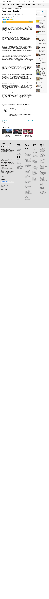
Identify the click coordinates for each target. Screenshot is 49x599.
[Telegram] (8, 19)
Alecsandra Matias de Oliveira (27, 151)
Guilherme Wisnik (34, 164)
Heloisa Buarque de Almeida (27, 177)
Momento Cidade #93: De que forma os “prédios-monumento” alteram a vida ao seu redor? (42, 27)
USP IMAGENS (34, 149)
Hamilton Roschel (27, 175)
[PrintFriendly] (12, 19)
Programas (41, 146)
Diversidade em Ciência (43, 157)
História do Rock (42, 159)
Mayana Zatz (34, 174)
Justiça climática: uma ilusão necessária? (42, 47)
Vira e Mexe (41, 185)
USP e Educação (42, 195)
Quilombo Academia (43, 173)
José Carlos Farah (34, 168)
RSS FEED (2, 186)
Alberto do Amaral (34, 155)
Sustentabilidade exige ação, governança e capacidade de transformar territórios (42, 39)
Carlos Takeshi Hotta (27, 156)
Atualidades (3, 4)
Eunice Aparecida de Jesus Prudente (27, 167)
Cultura (13, 4)
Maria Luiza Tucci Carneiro (28, 193)
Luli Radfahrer (34, 170)
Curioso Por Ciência (19, 165)
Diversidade (18, 4)
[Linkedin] (7, 19)
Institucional (28, 4)
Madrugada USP (42, 162)
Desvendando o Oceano (20, 166)
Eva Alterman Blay (27, 168)
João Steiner (34, 166)
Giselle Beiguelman (34, 163)
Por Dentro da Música (43, 172)
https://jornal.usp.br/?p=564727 (15, 16)
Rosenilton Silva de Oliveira (27, 200)
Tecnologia (39, 4)
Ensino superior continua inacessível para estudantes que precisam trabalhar (28, 135)
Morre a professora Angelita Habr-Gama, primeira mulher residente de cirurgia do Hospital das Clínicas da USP (41, 80)
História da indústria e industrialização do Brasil (42, 54)
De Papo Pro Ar (42, 154)
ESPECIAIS (27, 145)
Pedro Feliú (26, 197)
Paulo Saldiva (34, 178)
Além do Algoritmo (42, 147)
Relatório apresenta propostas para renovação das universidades (7, 135)
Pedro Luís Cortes (27, 198)
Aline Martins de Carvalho (28, 154)
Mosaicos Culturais (43, 165)
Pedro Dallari (34, 179)
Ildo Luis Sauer (26, 180)
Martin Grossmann (34, 173)
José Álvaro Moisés (35, 167)
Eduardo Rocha (34, 160)
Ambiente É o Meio (42, 148)
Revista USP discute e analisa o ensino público (18, 135)
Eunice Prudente (34, 161)
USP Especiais (42, 182)
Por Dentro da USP (19, 169)
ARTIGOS (27, 144)
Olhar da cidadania (42, 169)
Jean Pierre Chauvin (27, 183)
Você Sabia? (42, 186)
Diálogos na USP (42, 155)
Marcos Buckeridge (27, 191)
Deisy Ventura (26, 162)
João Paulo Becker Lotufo (35, 165)
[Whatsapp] (5, 19)
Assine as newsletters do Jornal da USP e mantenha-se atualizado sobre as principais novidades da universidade (7, 159)
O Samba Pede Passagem (43, 166)
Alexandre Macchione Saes (27, 153)
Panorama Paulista (19, 168)
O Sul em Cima (42, 167)
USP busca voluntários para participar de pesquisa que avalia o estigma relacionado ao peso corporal (41, 68)
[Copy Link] (11, 19)
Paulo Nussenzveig (35, 176)
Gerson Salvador (27, 171)
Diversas (41, 156)
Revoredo (41, 175)
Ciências (8, 4)
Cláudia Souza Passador (28, 158)
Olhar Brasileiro (42, 168)
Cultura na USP (42, 152)
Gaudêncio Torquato (27, 170)
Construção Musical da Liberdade (43, 153)
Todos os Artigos (44, 62)
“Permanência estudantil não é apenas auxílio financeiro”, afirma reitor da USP (41, 74)
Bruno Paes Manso (27, 155)
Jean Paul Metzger (27, 182)
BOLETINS (42, 187)
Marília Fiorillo (34, 171)
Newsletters (3, 157)
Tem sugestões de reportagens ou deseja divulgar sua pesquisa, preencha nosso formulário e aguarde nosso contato (7, 151)
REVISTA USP (34, 144)
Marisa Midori (34, 172)
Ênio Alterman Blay (27, 164)
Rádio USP (34, 4)
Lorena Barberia (27, 188)
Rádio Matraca (42, 174)
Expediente (3, 176)
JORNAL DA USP (7, 1)
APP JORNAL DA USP (4, 185)
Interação (41, 160)
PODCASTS (19, 162)
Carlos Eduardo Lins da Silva (35, 159)
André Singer (34, 157)
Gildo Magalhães (27, 172)
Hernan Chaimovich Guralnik (27, 178)
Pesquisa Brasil (42, 171)
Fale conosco (3, 154)
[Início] (3, 8)
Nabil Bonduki (34, 175)
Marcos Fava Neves (27, 192)
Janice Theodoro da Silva (28, 181)
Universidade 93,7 (42, 179)
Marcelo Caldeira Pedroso (28, 190)
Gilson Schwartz (34, 162)
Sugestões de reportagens (5, 149)
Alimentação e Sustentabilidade (19, 163)
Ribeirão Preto (19, 159)
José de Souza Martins (28, 184)
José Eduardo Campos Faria (28, 185)
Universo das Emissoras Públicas (43, 180)
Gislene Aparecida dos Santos (28, 173)
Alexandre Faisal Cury (35, 156)
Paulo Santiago (34, 177)
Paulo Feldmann (27, 196)
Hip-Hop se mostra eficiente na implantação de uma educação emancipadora (42, 22)
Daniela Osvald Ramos (27, 160)
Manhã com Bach (42, 163)
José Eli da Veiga (34, 169)
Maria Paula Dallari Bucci (28, 194)
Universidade (20, 6)
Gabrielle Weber (27, 169)
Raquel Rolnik (34, 180)
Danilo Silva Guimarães (28, 161)
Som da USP (42, 177)
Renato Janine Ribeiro (35, 181)
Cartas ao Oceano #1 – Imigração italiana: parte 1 (42, 32)
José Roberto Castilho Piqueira (28, 187)
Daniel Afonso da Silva (28, 159)
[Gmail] (9, 19)
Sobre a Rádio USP (42, 145)
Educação (23, 4)
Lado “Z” (41, 161)
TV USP (34, 147)
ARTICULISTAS (27, 149)
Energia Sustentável (19, 167)
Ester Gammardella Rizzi (28, 165)
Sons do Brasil (42, 178)
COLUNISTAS (35, 153)
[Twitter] (4, 19)
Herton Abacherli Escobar (28, 179)
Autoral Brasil (42, 149)
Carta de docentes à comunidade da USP (43, 86)
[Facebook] (3, 19)
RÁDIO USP (42, 144)
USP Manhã (41, 183)
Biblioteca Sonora (42, 150)
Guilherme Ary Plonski (6, 16)
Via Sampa (41, 184)
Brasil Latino (42, 151)
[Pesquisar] (45, 16)
